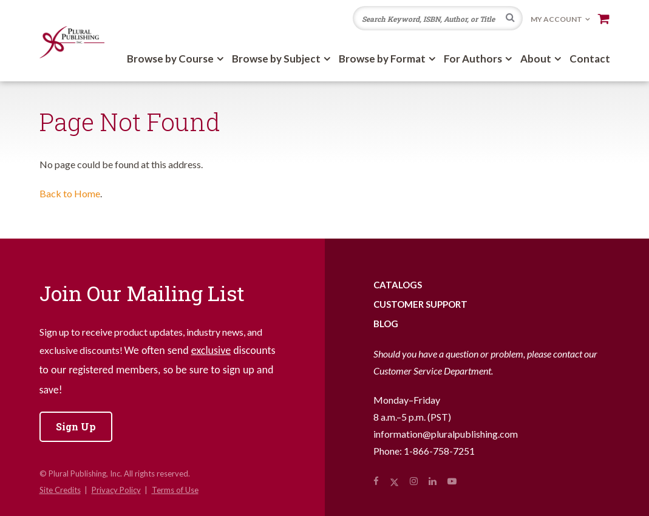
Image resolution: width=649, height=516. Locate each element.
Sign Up (76, 426)
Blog (385, 323)
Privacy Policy (116, 490)
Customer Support (420, 304)
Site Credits (60, 490)
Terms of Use (175, 490)
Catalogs (397, 284)
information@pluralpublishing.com (445, 434)
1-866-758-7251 (439, 451)
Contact (589, 58)
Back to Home (69, 193)
